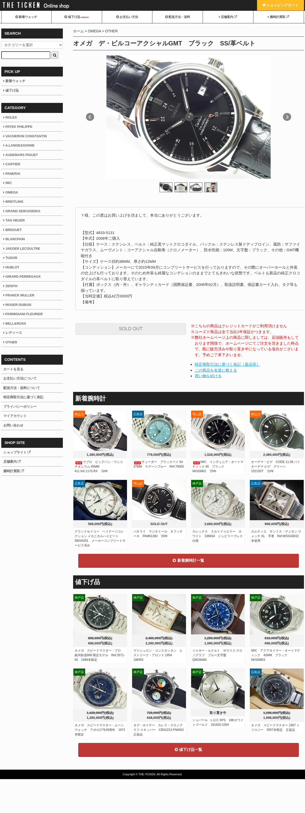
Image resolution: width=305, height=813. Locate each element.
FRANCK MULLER (18, 295)
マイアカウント (15, 416)
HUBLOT (11, 267)
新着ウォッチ (26, 17)
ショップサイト (17, 452)
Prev (90, 117)
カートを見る (13, 369)
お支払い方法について (20, 378)
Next (287, 117)
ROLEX (10, 117)
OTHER (111, 31)
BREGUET (12, 230)
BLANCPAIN (14, 239)
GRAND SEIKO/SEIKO (21, 211)
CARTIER (11, 164)
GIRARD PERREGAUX (22, 276)
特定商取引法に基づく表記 (23, 397)
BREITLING (13, 202)
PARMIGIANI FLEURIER (23, 314)
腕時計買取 (278, 17)
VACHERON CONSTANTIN (25, 136)
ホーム (78, 31)
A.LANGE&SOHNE (19, 145)
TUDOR (10, 258)
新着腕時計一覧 (188, 594)
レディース (12, 333)
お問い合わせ (13, 425)
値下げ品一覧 (188, 783)
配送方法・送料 (177, 17)
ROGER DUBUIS (17, 305)
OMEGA (94, 31)
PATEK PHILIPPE (18, 127)
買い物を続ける (208, 376)
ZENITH (10, 286)
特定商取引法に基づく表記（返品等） (227, 364)
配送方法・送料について (21, 388)
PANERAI (11, 174)
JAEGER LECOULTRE (21, 248)
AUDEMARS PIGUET (20, 155)
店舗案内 (228, 17)
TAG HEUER (14, 220)
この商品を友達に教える (216, 370)
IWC (7, 183)
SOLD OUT (130, 328)
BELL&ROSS (14, 323)
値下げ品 (76, 17)
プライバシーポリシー (20, 407)
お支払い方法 (127, 17)
